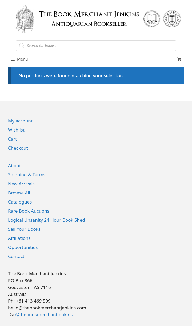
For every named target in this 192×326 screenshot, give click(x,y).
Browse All (19, 193)
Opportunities (23, 247)
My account (20, 121)
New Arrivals (21, 184)
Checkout (18, 148)
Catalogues (20, 202)
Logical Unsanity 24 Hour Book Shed (46, 220)
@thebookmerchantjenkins (44, 314)
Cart (12, 139)
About (14, 165)
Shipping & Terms (27, 175)
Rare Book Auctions (28, 211)
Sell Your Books (24, 229)
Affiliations (19, 238)
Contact (16, 256)
